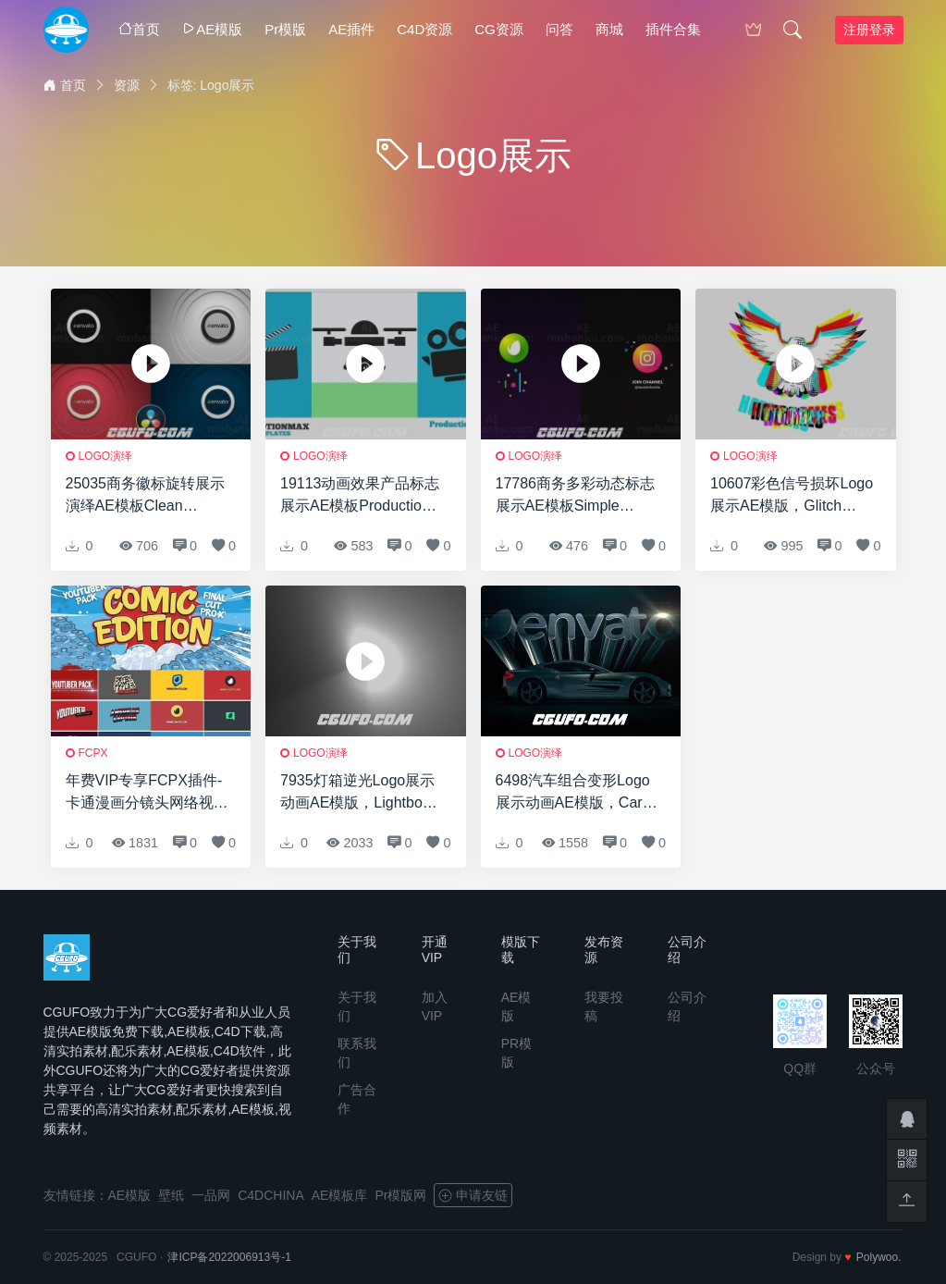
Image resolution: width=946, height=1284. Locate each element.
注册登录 (869, 29)
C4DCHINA (271, 1195)
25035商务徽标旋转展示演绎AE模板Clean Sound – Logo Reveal (146, 496)
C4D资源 (424, 29)
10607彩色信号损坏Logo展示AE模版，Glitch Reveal (791, 496)
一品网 (210, 1195)
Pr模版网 (400, 1195)
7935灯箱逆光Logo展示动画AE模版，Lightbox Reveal (357, 793)
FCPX (93, 753)
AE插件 (351, 29)
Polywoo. (879, 1257)
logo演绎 (106, 456)
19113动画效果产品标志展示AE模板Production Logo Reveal (360, 496)
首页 (139, 29)
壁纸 (171, 1195)
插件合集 (673, 29)
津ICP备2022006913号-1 (228, 1257)
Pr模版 (285, 29)
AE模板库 (340, 1195)
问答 (559, 29)
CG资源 (498, 29)
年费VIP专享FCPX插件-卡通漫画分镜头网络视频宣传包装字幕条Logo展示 (147, 793)
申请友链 (473, 1195)
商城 (609, 29)
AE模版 (212, 29)
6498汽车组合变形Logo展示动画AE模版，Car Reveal (573, 793)
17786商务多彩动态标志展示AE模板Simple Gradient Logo (576, 496)
